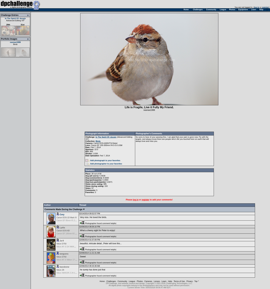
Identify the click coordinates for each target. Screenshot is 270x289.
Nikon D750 (61, 244)
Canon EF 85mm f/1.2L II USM (69, 220)
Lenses (157, 281)
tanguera (64, 254)
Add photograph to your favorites (102, 160)
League (132, 281)
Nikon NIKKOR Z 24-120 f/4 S (69, 273)
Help (170, 281)
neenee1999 (15, 42)
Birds (15, 44)
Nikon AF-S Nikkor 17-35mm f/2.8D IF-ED (74, 260)
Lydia (62, 227)
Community (122, 281)
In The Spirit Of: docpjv (15, 18)
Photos (140, 281)
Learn (164, 281)
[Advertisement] (149, 121)
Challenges (111, 281)
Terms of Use (179, 281)
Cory (62, 214)
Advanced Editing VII (15, 20)
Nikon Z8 (60, 270)
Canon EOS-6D (63, 231)
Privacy (189, 281)
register (265, 7)
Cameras (148, 281)
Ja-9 (62, 241)
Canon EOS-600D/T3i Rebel (105, 143)
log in (256, 7)
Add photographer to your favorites (104, 164)
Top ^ (196, 281)
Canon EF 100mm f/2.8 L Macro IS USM (73, 233)
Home (102, 281)
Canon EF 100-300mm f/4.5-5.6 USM (106, 145)
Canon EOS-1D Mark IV (66, 217)
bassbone (64, 267)
